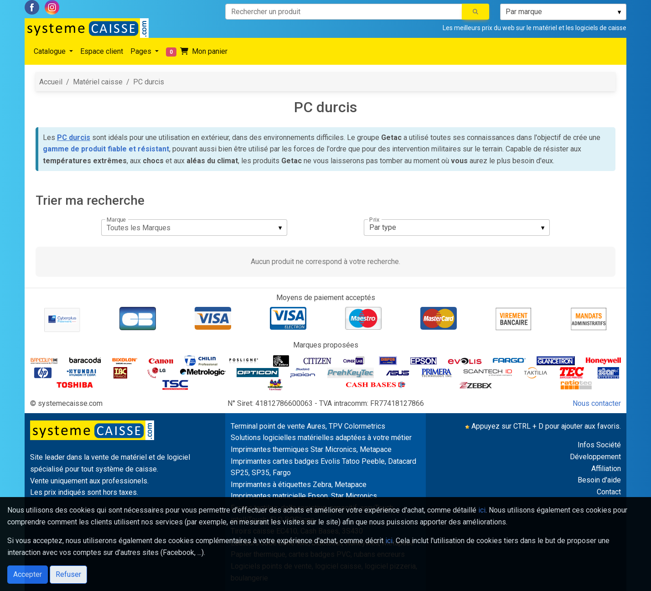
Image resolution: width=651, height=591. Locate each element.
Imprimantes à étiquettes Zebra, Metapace (299, 484)
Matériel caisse (98, 82)
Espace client (101, 51)
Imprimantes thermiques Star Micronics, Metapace (311, 449)
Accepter (27, 574)
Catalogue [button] (50, 51)
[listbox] (563, 12)
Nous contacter (597, 403)
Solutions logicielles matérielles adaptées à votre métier (321, 437)
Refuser (68, 574)
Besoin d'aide (599, 480)
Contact (609, 491)
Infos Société (599, 445)
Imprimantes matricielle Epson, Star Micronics (304, 496)
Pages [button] (141, 51)
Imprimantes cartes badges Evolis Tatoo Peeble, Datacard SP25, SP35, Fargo (323, 467)
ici (482, 510)
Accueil (50, 82)
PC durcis (148, 82)
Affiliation (606, 468)
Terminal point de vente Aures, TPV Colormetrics (308, 426)
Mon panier (196, 52)
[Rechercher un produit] (343, 12)
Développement (595, 456)
